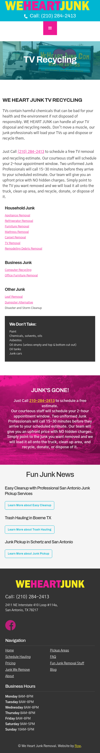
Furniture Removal (17, 226)
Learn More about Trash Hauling (29, 529)
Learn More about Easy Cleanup (29, 505)
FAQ (53, 657)
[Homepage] (50, 586)
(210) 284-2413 (30, 152)
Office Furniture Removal (21, 275)
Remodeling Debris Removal (23, 248)
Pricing (10, 663)
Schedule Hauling (18, 657)
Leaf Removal (14, 296)
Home (9, 650)
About (9, 676)
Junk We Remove (17, 669)
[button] (50, 28)
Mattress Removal (17, 232)
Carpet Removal (15, 237)
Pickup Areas (59, 650)
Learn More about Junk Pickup (28, 553)
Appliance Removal (17, 215)
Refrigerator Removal (19, 221)
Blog (53, 669)
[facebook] (10, 625)
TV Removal (12, 243)
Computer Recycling (18, 270)
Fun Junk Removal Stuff (67, 663)
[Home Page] (50, 5)
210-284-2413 (42, 401)
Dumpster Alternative (19, 302)
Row (78, 746)
